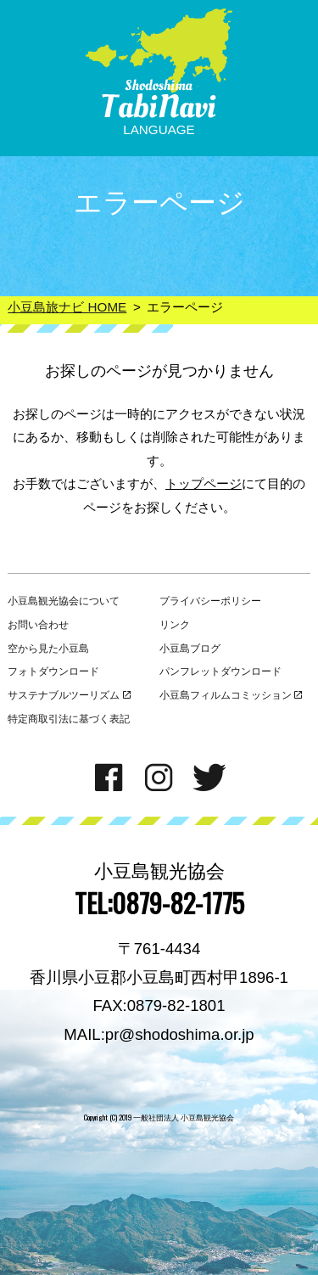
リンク (174, 625)
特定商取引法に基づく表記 (69, 719)
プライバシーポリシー (210, 601)
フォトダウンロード (53, 671)
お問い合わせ (38, 625)
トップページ (203, 483)
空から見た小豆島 (48, 648)
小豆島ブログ (189, 648)
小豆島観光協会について (64, 601)
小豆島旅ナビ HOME (67, 307)
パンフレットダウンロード (220, 671)
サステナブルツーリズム (69, 695)
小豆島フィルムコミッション (231, 695)
